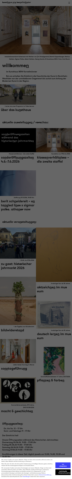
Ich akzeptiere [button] (63, 465)
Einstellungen (26, 476)
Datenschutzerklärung (45, 475)
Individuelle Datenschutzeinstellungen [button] (64, 472)
